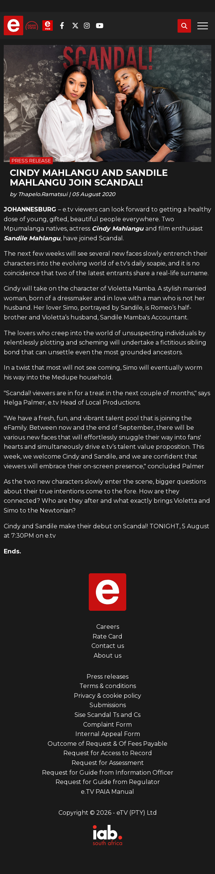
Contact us (107, 645)
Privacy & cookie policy (107, 695)
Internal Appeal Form (107, 734)
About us (107, 655)
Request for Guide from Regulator (107, 782)
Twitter (77, 25)
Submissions (108, 705)
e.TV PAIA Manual (107, 791)
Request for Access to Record (107, 753)
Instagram (89, 25)
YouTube (101, 25)
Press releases (107, 676)
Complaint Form (107, 724)
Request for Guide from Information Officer (107, 772)
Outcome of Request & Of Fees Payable (107, 743)
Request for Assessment (108, 762)
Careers (107, 626)
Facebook (65, 25)
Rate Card (107, 636)
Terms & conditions (107, 686)
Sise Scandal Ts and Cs (107, 714)
